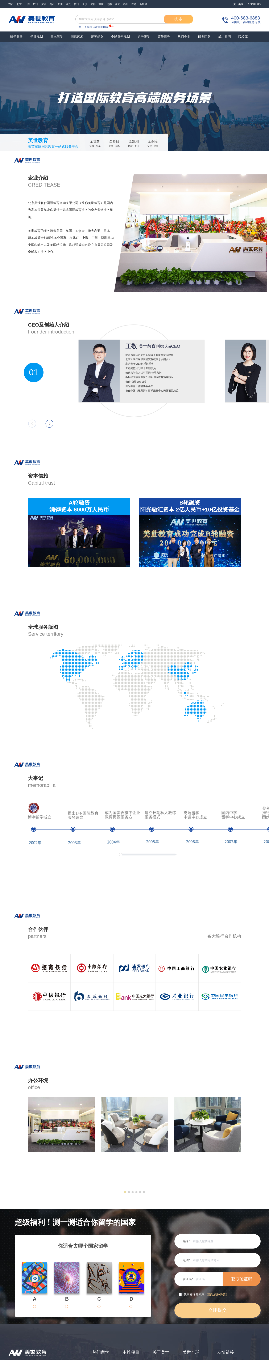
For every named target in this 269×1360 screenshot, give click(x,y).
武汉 (68, 4)
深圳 (43, 4)
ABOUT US (254, 4)
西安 (117, 4)
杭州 (76, 4)
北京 (19, 4)
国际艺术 (77, 36)
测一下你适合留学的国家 (94, 27)
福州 (125, 4)
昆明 (51, 4)
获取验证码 (241, 1279)
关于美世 (238, 4)
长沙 (84, 4)
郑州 (60, 4)
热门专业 (184, 36)
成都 (92, 4)
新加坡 (143, 4)
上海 (27, 4)
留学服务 (16, 36)
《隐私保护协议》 (217, 1294)
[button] (125, 1192)
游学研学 (143, 36)
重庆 (101, 4)
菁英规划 (97, 36)
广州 (35, 4)
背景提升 (164, 36)
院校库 (243, 36)
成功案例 (224, 36)
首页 (10, 4)
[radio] (41, 1306)
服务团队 (204, 36)
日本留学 (56, 36)
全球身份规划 (120, 36)
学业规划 (36, 36)
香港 (133, 4)
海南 (109, 4)
